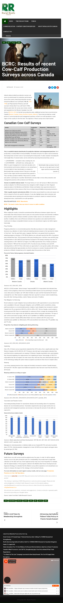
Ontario (21, 114)
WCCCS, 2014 (12, 112)
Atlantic (35, 114)
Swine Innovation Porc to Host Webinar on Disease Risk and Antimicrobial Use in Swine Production (30, 547)
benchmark (12, 500)
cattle (13, 42)
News (11, 21)
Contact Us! (7, 31)
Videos (33, 21)
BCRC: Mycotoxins (22, 201)
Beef (9, 42)
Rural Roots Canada (41, 599)
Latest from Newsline (9, 534)
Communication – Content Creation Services (19, 26)
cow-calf (19, 500)
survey (26, 500)
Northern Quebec (28, 114)
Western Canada (13, 114)
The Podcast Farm (22, 21)
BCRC (4, 42)
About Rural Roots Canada (47, 26)
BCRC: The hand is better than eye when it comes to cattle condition (24, 204)
